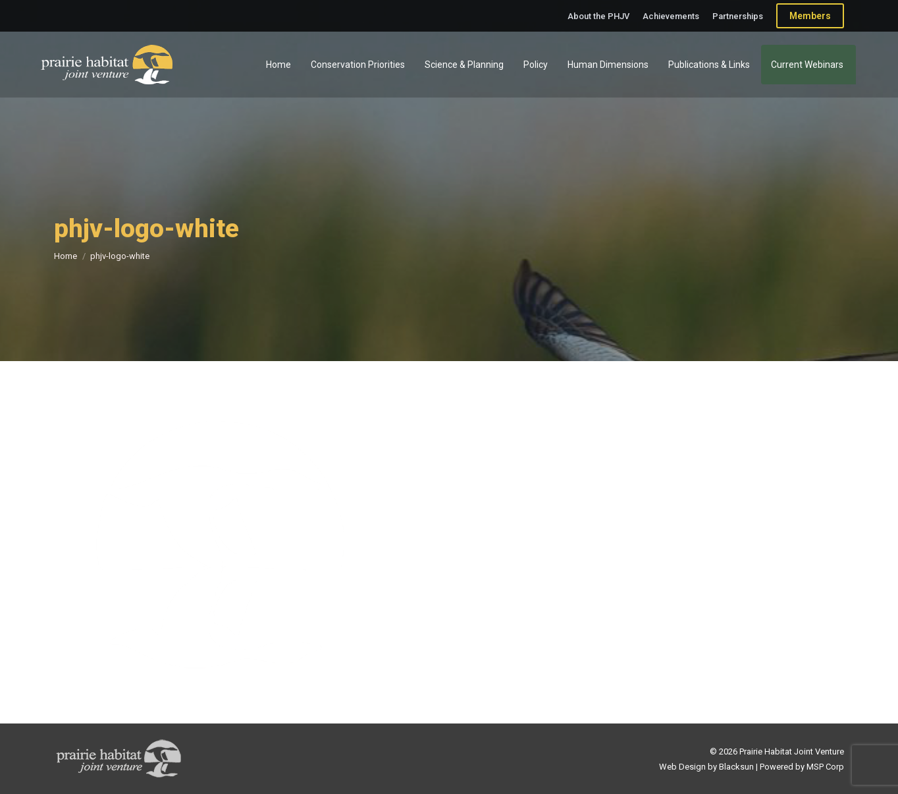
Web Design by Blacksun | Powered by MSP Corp (751, 767)
